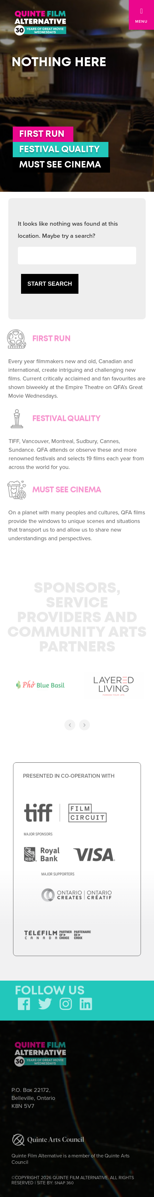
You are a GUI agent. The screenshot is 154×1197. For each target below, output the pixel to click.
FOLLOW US (50, 989)
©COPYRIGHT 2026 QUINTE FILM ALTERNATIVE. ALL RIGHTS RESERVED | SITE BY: (72, 1179)
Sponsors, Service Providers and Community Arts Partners (77, 616)
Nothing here (58, 62)
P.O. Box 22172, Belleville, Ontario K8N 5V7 (33, 1096)
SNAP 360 (64, 1181)
